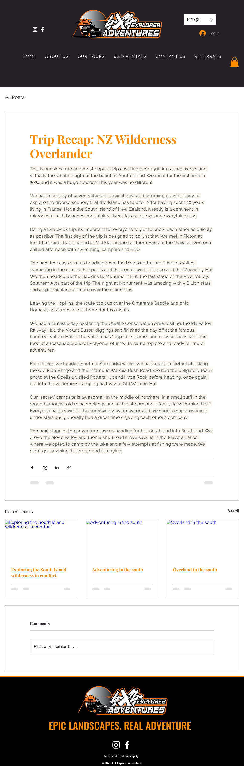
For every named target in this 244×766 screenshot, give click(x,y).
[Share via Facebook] (32, 467)
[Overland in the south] (203, 540)
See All (233, 511)
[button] (200, 19)
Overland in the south (195, 570)
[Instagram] (35, 29)
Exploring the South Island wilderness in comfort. (38, 572)
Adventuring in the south (117, 570)
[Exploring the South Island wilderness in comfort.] (41, 540)
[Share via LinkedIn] (56, 467)
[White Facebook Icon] (42, 29)
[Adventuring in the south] (122, 540)
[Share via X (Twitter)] (44, 467)
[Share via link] (68, 467)
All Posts (15, 97)
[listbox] (200, 19)
